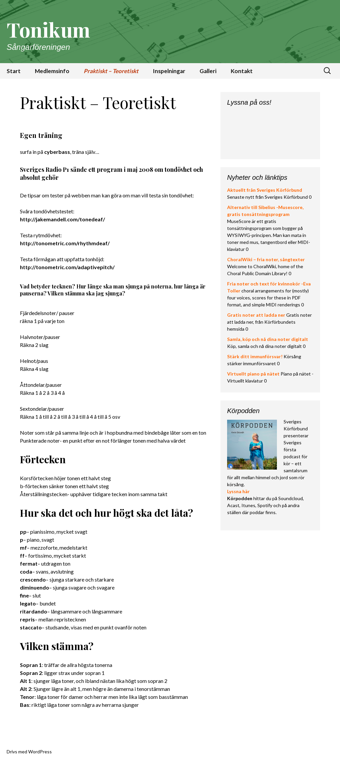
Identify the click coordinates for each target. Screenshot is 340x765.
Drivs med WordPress (29, 751)
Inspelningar (169, 70)
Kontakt (242, 70)
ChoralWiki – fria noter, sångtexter (266, 259)
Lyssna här (238, 491)
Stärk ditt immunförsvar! (255, 356)
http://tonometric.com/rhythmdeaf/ (65, 243)
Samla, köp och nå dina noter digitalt (267, 339)
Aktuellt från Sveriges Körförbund (264, 190)
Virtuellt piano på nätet (253, 374)
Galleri (208, 70)
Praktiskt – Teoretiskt (111, 70)
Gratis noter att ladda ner (256, 315)
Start (14, 70)
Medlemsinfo (52, 70)
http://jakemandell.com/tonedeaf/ (62, 219)
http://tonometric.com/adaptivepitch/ (67, 267)
